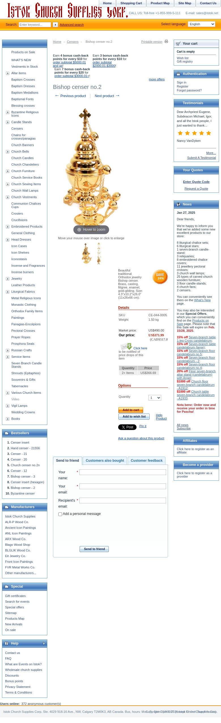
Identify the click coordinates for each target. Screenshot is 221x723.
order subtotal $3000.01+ (71, 76)
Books (15, 418)
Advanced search (72, 24)
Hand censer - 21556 (25, 448)
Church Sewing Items (26, 184)
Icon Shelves (20, 252)
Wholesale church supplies (23, 669)
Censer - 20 (19, 459)
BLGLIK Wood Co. (18, 550)
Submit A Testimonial (201, 157)
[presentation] (112, 529)
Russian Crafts (21, 350)
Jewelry (16, 278)
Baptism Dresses (23, 86)
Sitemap (10, 613)
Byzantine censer (23, 493)
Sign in (181, 82)
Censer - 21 (19, 453)
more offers (157, 79)
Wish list (182, 58)
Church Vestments (24, 197)
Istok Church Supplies (20, 516)
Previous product (70, 96)
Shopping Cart (131, 3)
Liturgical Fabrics (23, 291)
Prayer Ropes (20, 337)
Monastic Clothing (23, 304)
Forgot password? (189, 90)
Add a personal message (79, 514)
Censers (72, 41)
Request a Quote (196, 188)
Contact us (12, 652)
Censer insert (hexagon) (27, 482)
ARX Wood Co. (15, 539)
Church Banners (22, 145)
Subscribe (184, 428)
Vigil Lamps (19, 405)
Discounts (12, 675)
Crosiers (17, 213)
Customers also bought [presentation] (105, 461)
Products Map (14, 618)
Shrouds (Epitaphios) (26, 373)
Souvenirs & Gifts (23, 379)
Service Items (20, 356)
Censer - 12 (19, 470)
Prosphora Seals (22, 343)
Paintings (17, 317)
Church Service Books (26, 177)
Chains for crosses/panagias (23, 136)
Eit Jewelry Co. (15, 556)
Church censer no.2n (25, 465)
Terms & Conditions (18, 692)
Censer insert (20, 442)
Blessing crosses (23, 105)
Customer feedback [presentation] (147, 461)
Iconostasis (19, 259)
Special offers (14, 607)
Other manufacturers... (20, 573)
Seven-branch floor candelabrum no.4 (196, 366)
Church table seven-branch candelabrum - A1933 (195, 395)
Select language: (188, 24)
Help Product (161, 416)
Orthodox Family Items (27, 311)
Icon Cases (19, 246)
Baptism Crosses (23, 79)
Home (57, 41)
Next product (107, 96)
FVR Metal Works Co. (20, 567)
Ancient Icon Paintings (20, 527)
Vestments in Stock (24, 66)
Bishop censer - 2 (23, 487)
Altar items (18, 73)
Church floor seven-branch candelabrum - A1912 (195, 385)
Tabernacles (19, 386)
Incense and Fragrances (28, 265)
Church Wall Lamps (25, 190)
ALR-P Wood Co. (17, 522)
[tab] (67, 461)
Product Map (160, 3)
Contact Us (208, 3)
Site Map (184, 3)
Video (15, 399)
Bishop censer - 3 (23, 476)
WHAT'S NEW (21, 60)
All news (182, 425)
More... (211, 153)
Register (182, 86)
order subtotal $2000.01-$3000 (104, 64)
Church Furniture (23, 171)
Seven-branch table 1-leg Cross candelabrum (196, 338)
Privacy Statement (17, 686)
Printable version (151, 41)
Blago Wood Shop (17, 544)
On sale (10, 630)
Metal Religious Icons (26, 298)
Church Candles (22, 158)
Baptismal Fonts (22, 99)
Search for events (17, 601)
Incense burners (22, 272)
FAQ (8, 658)
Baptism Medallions (24, 92)
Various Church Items (26, 392)
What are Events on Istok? (23, 664)
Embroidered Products (26, 226)
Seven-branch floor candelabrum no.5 (196, 352)
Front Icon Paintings (19, 561)
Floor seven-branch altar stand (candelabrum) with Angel (196, 374)
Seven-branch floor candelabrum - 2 (196, 359)
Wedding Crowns (23, 412)
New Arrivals (13, 624)
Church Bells (20, 151)
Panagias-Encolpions (26, 324)
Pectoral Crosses (23, 330)
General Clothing (23, 233)
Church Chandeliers (25, 164)
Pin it (142, 426)
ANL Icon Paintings (18, 533)
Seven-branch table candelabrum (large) (196, 345)
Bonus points (14, 681)
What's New (202, 300)
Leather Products (23, 285)
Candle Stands (21, 122)
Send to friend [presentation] (67, 461)
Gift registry (185, 61)
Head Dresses (21, 239)
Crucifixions (19, 220)
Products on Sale (23, 52)
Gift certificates (15, 596)
